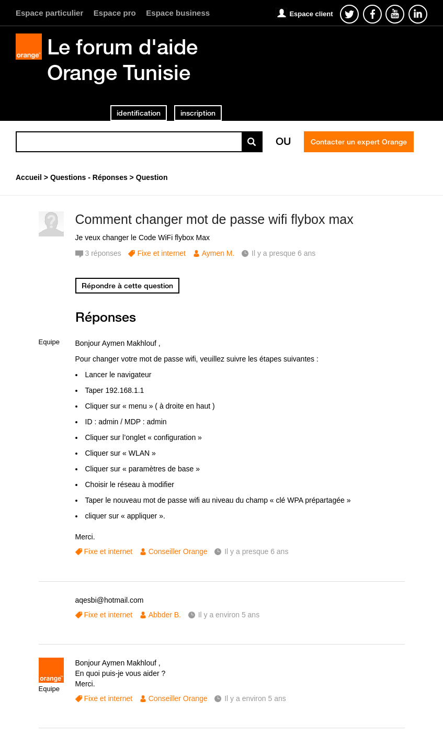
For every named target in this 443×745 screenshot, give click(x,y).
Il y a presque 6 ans (256, 551)
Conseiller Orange (178, 551)
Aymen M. (218, 253)
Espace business (178, 12)
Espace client (311, 14)
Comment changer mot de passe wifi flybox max (214, 219)
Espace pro (115, 12)
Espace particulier (49, 12)
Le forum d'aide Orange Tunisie (122, 59)
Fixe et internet (161, 253)
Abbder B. (165, 615)
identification (139, 113)
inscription (197, 113)
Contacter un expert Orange (359, 141)
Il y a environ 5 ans (229, 615)
